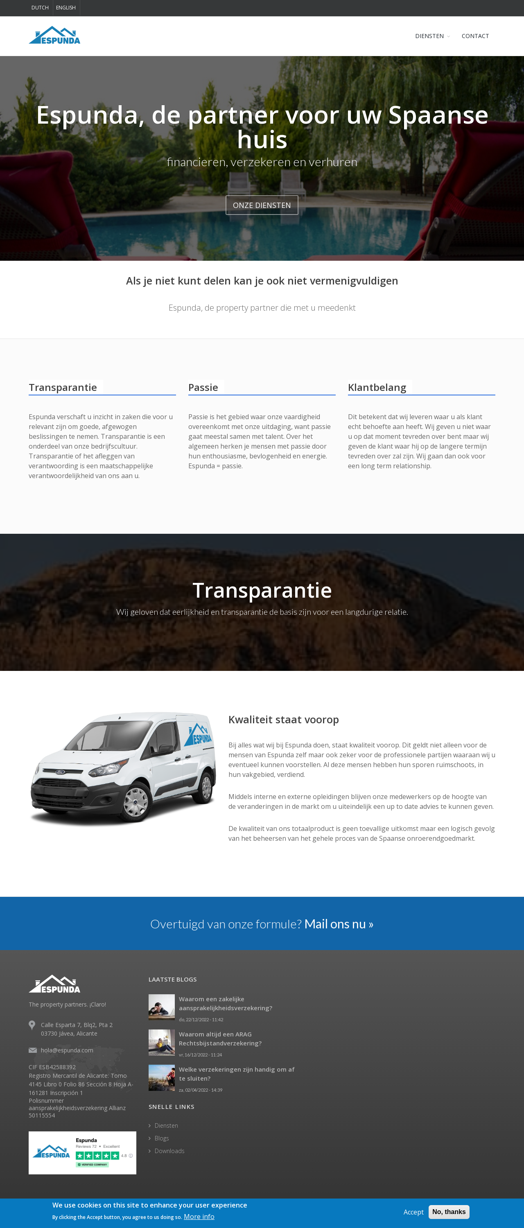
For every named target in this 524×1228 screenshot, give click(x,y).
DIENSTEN (429, 36)
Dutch (40, 7)
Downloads (170, 1151)
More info (199, 1216)
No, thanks (449, 1211)
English (66, 7)
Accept (414, 1212)
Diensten (166, 1125)
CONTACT (475, 36)
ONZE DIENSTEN (262, 205)
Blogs (162, 1138)
